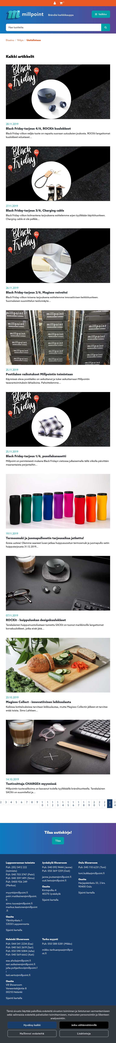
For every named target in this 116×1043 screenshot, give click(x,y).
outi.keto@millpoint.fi (54, 880)
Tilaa (58, 840)
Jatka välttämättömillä (84, 1025)
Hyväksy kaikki (32, 1025)
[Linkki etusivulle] (25, 15)
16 (73, 804)
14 (63, 804)
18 (84, 804)
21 (99, 804)
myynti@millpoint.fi (17, 892)
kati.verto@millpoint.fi (18, 975)
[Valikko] (101, 14)
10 (42, 804)
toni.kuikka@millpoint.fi (91, 873)
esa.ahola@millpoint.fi (18, 960)
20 (94, 804)
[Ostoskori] (61, 3)
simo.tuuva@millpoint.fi (19, 903)
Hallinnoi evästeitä (32, 1033)
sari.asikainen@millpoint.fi (20, 964)
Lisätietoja (84, 1033)
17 (78, 804)
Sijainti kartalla (14, 929)
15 (68, 804)
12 (52, 804)
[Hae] (53, 27)
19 (89, 804)
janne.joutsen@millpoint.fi (56, 876)
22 (104, 804)
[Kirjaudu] (55, 3)
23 (109, 804)
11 (47, 804)
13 (57, 804)
